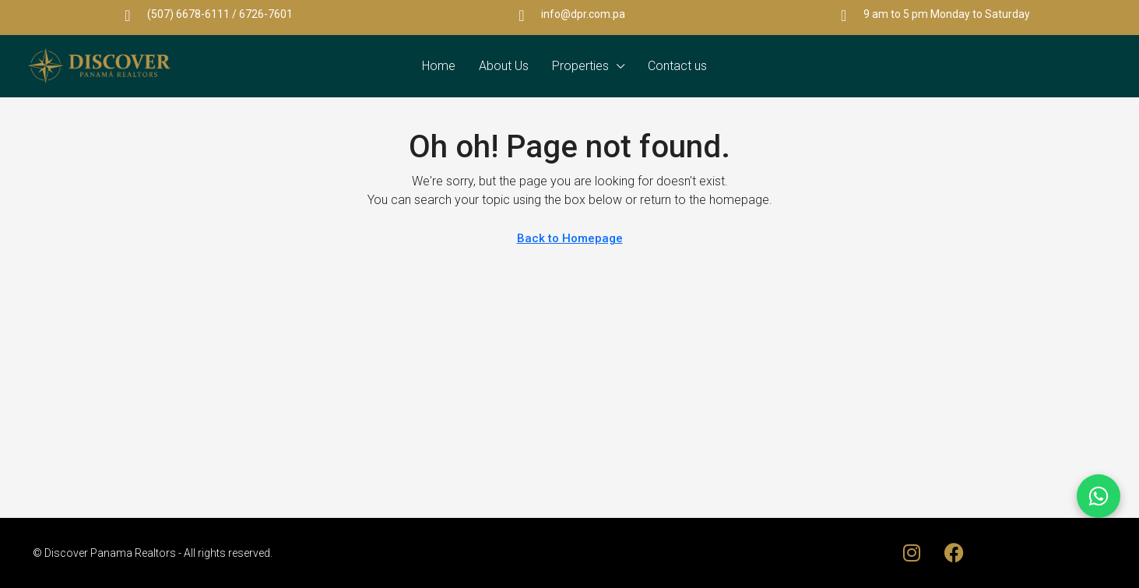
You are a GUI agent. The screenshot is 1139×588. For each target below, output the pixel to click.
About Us (504, 65)
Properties (580, 65)
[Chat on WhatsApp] (1098, 496)
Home (438, 65)
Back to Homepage (570, 238)
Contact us (677, 65)
